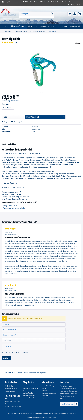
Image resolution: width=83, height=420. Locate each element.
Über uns (44, 388)
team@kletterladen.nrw (11, 2)
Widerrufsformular (29, 395)
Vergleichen (6, 122)
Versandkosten (37, 413)
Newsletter (45, 395)
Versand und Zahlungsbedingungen (30, 387)
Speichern (6, 358)
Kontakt (44, 391)
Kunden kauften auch (9, 373)
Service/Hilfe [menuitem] (73, 5)
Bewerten (22, 122)
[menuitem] (36, 15)
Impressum (45, 398)
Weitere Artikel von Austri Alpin (14, 208)
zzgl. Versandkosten (13, 101)
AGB (24, 391)
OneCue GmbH (51, 417)
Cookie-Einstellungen (48, 386)
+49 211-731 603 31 (30, 2)
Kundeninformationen (30, 398)
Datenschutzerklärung (49, 393)
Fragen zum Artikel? (10, 206)
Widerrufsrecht (28, 393)
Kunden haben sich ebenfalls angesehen (32, 373)
